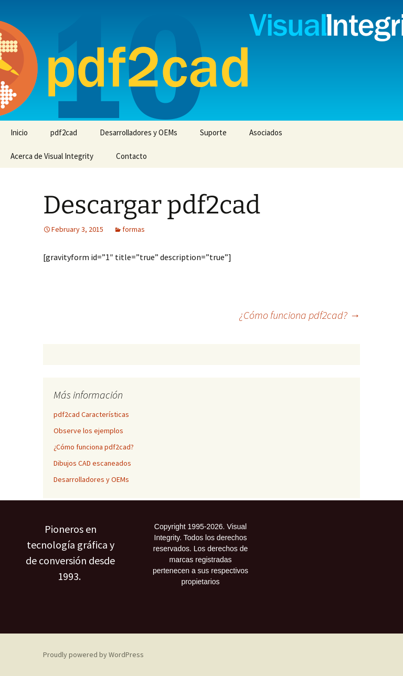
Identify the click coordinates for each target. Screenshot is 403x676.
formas (133, 229)
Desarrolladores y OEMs (138, 132)
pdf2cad (63, 132)
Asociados (265, 132)
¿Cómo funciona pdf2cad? (299, 314)
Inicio (19, 132)
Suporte (213, 132)
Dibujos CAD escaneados (92, 463)
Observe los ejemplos (88, 430)
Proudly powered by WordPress (93, 654)
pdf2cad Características (91, 414)
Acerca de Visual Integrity (51, 156)
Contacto (131, 156)
